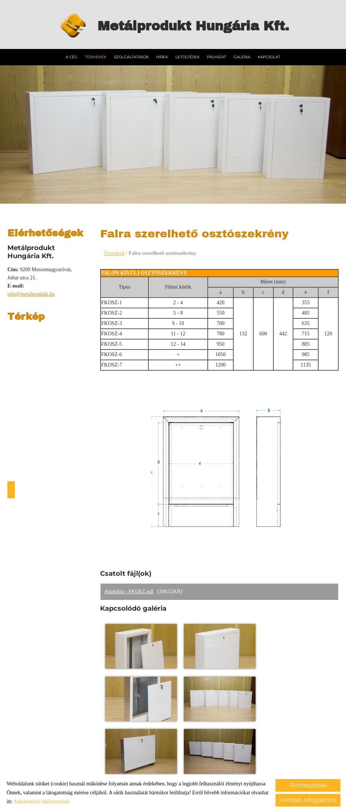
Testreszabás (308, 785)
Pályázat (216, 56)
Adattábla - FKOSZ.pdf (129, 592)
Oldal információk (107, 765)
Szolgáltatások (131, 56)
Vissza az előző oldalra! (149, 724)
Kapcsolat (269, 56)
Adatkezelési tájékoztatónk (41, 801)
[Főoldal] (69, 26)
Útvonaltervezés (11, 489)
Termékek (95, 56)
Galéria (242, 56)
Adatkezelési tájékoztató (160, 765)
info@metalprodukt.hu (31, 293)
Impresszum (207, 765)
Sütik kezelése (243, 765)
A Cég (72, 56)
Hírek (162, 56)
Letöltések (187, 56)
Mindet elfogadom (308, 800)
